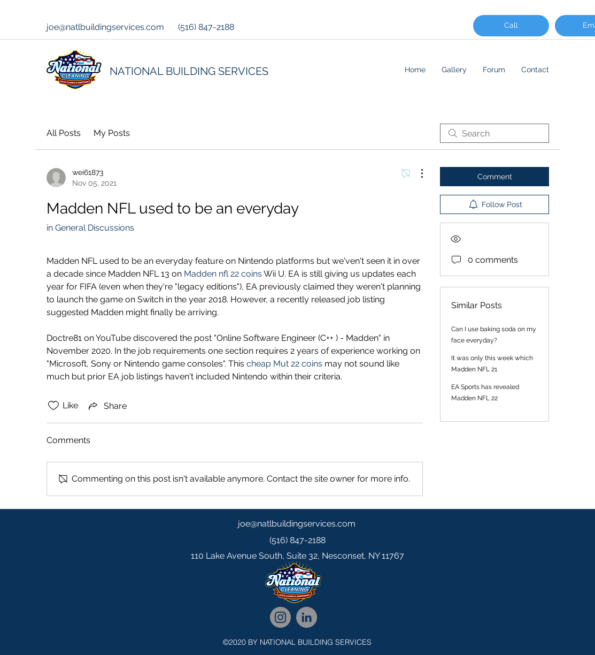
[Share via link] (107, 405)
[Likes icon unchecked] (53, 405)
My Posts (112, 133)
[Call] (511, 25)
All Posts (64, 133)
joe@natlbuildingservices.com (105, 27)
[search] (494, 133)
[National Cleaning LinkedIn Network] (306, 617)
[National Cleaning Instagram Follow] (280, 617)
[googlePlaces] (297, 577)
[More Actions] (416, 173)
